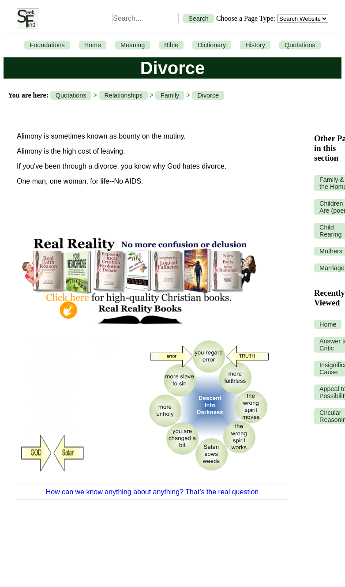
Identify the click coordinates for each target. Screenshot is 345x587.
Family (170, 95)
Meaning (132, 45)
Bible (171, 45)
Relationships (123, 95)
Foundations (47, 45)
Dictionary (212, 45)
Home (92, 45)
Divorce (208, 95)
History (255, 45)
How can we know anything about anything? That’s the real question (152, 492)
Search (198, 18)
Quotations (300, 45)
